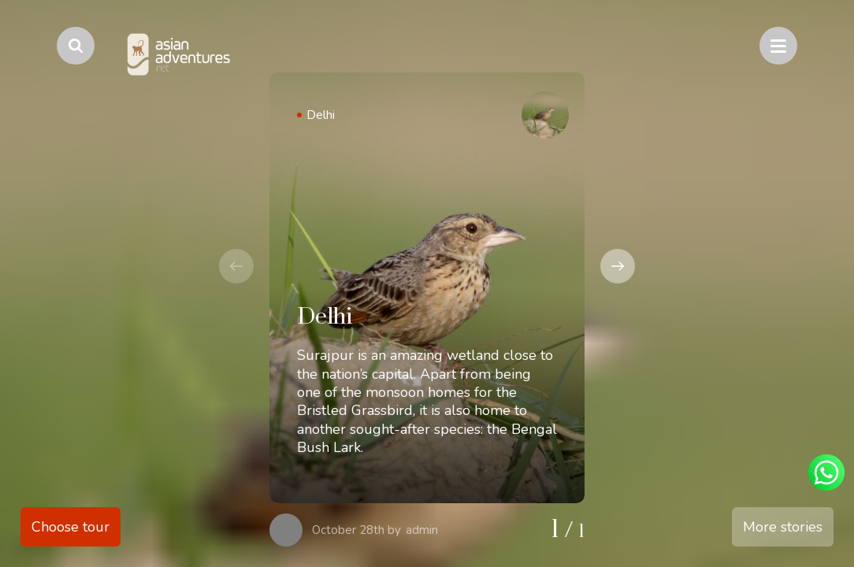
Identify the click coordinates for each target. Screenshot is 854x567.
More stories (782, 526)
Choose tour (71, 526)
